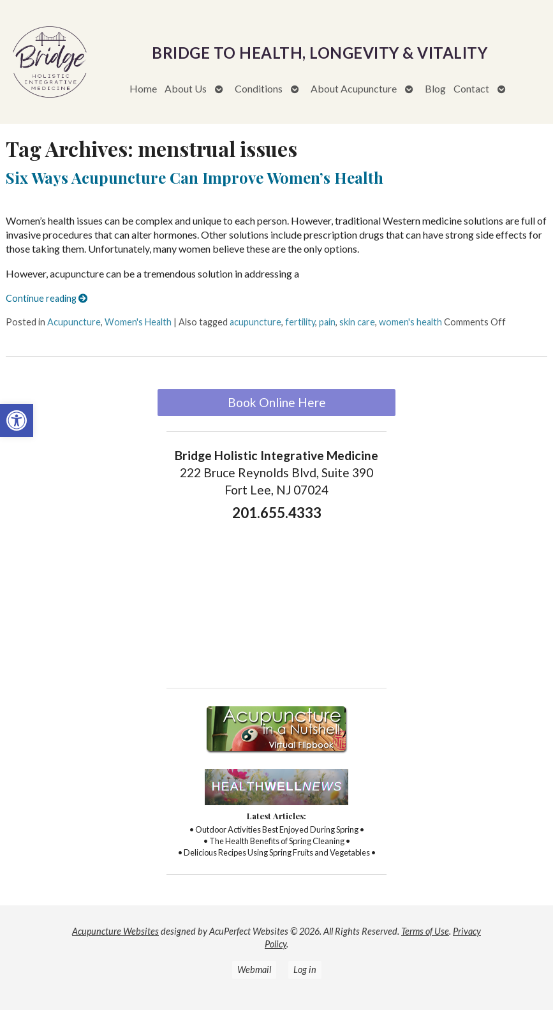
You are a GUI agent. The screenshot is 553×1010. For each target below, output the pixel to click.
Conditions (259, 88)
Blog (435, 88)
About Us (186, 88)
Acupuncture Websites (115, 931)
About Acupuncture (354, 88)
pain (327, 321)
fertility (300, 321)
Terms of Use (425, 931)
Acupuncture (74, 321)
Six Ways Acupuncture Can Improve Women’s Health (194, 177)
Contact (471, 88)
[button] (16, 420)
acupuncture (255, 321)
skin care (357, 321)
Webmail (254, 969)
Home (143, 88)
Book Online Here (277, 402)
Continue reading (46, 298)
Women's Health (138, 321)
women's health (410, 321)
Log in (304, 969)
